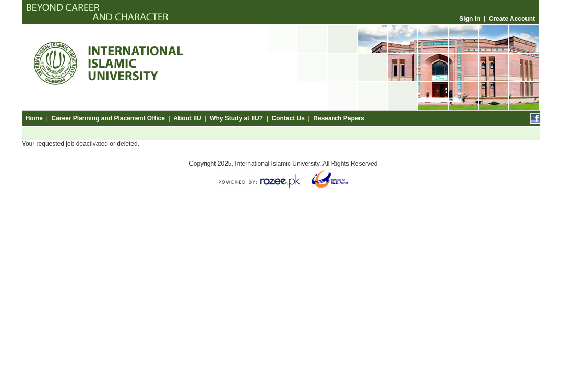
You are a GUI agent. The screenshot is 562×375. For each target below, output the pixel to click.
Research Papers (338, 118)
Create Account (512, 18)
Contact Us (288, 118)
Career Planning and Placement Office (107, 118)
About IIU (187, 118)
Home (34, 118)
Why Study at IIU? (236, 118)
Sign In (469, 18)
